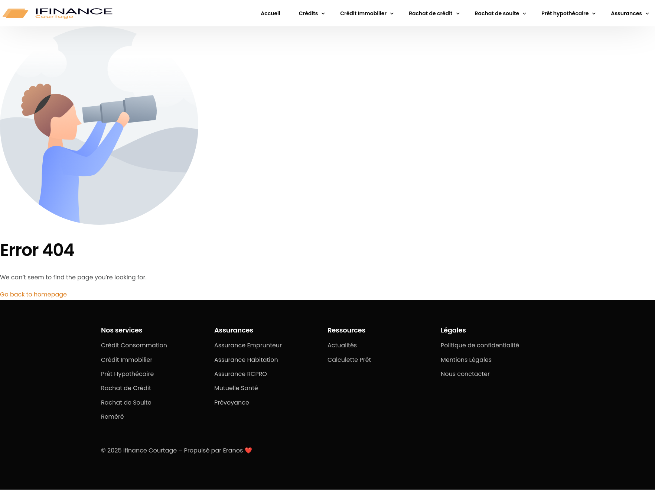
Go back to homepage (33, 294)
